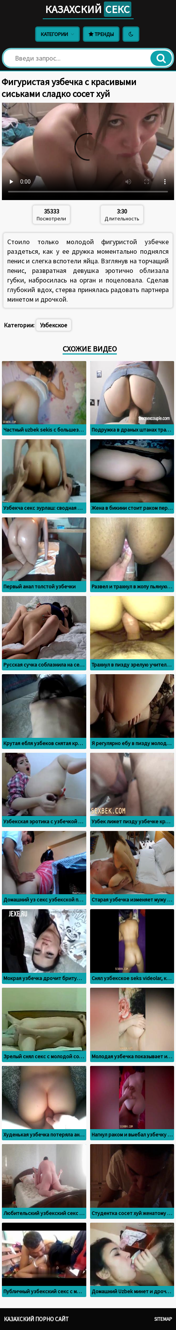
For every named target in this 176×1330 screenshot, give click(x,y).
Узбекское (53, 325)
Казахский (88, 9)
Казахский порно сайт (36, 1319)
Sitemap (163, 1319)
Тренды (101, 34)
